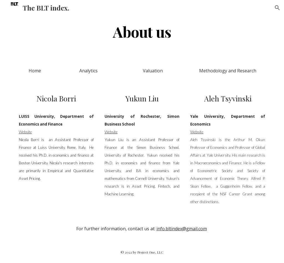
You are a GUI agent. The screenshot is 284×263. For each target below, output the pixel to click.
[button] (277, 7)
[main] (141, 31)
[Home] (35, 70)
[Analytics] (88, 70)
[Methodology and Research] (227, 70)
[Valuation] (153, 70)
